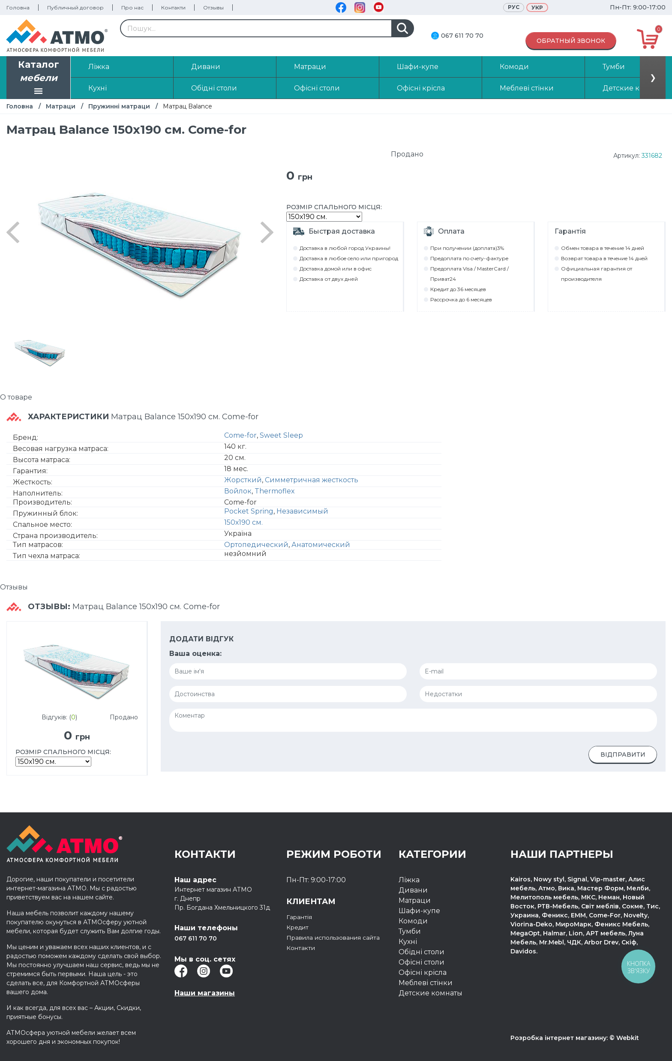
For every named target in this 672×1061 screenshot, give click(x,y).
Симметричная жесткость (311, 480)
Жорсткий (243, 480)
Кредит (299, 927)
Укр (537, 7)
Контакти (173, 7)
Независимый (302, 511)
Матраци (60, 106)
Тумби (410, 931)
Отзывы (213, 7)
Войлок (238, 491)
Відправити (622, 754)
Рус (513, 7)
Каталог (38, 78)
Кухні (408, 942)
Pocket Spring (248, 511)
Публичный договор (75, 7)
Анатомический (320, 545)
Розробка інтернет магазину (558, 1038)
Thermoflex (275, 491)
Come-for (240, 435)
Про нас (132, 7)
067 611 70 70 (462, 35)
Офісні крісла (423, 972)
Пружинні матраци (119, 106)
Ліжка (409, 880)
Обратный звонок (571, 41)
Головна (18, 7)
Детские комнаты (430, 993)
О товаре (16, 397)
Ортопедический (256, 545)
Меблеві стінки (426, 983)
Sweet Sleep (281, 435)
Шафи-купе (419, 911)
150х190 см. (243, 522)
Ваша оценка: (195, 653)
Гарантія (301, 917)
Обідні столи (421, 952)
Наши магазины (204, 993)
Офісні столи (421, 962)
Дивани (413, 890)
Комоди (413, 921)
